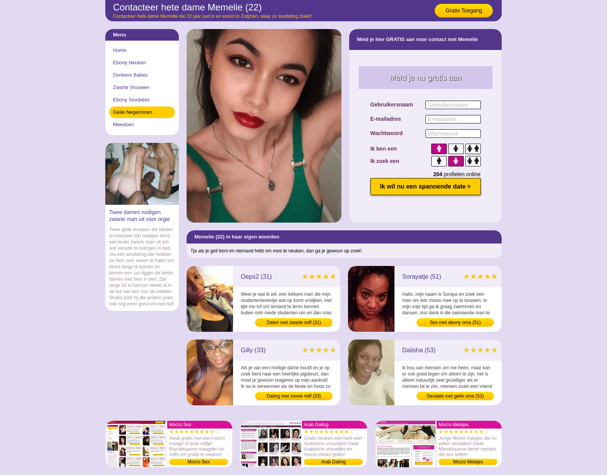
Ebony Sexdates (131, 100)
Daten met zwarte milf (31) (294, 322)
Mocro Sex (198, 462)
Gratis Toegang (464, 10)
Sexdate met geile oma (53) (455, 396)
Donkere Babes (130, 75)
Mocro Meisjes (468, 462)
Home (120, 50)
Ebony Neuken (129, 62)
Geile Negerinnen (132, 112)
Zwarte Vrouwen (131, 87)
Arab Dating (333, 462)
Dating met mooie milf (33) (294, 396)
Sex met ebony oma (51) (455, 322)
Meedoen (123, 124)
